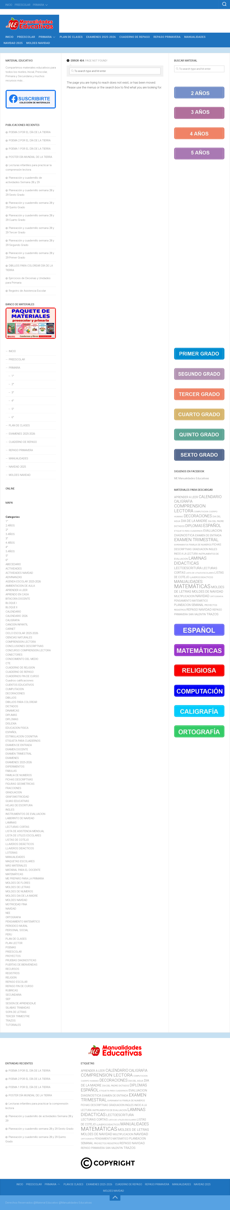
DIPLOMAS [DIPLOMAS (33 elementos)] (194, 526)
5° (13, 409)
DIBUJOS (11, 697)
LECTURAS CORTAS (17, 826)
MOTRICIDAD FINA (16, 904)
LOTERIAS (11, 852)
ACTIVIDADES (14, 568)
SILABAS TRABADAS (18, 1007)
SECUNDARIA (13, 994)
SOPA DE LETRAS (16, 1012)
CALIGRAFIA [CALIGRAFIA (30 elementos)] (183, 501)
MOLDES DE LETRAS (18, 887)
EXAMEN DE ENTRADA (19, 745)
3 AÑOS (10, 534)
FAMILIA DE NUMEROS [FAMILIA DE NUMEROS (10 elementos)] (200, 544)
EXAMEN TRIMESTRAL (19, 753)
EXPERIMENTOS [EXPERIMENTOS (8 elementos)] (181, 545)
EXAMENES (12, 758)
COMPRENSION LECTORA (21, 641)
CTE (8, 663)
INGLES (10, 809)
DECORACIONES (15, 693)
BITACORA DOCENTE (18, 598)
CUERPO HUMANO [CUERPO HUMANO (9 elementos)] (90, 1081)
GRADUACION (14, 792)
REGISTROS (13, 973)
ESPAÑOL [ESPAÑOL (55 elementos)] (212, 525)
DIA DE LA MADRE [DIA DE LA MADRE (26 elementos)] (194, 521)
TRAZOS (11, 1020)
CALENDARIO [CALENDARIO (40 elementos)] (210, 497)
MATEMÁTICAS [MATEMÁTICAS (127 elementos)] (192, 586)
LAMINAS (11, 822)
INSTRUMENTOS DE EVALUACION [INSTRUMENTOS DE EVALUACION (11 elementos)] (109, 1110)
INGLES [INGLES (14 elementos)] (213, 549)
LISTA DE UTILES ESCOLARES (23, 835)
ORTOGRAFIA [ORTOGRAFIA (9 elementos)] (216, 596)
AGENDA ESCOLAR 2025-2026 (23, 581)
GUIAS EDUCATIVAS (17, 801)
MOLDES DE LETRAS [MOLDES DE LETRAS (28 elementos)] (133, 1129)
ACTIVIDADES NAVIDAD (19, 573)
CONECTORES (14, 654)
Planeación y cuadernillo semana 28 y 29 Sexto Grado (41, 1128)
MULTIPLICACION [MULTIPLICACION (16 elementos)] (184, 596)
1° (13, 376)
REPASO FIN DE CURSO (19, 986)
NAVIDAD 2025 (13, 43)
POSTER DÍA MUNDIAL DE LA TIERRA (30, 157)
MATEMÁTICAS (14, 874)
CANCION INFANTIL (17, 624)
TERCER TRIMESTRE (18, 1016)
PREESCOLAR (22, 4)
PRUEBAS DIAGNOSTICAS (21, 960)
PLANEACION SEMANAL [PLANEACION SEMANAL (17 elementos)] (189, 605)
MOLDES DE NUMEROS (19, 891)
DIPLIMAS (11, 715)
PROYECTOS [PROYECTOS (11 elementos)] (210, 605)
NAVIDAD (11, 908)
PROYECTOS (13, 956)
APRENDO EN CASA (17, 594)
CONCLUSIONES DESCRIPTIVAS (24, 646)
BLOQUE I (11, 603)
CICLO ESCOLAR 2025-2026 (22, 633)
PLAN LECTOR (14, 943)
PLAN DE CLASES (71, 37)
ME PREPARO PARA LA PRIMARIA (25, 878)
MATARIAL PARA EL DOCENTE (23, 870)
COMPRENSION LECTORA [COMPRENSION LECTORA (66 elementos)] (190, 508)
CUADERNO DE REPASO (134, 37)
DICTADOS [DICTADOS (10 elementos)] (179, 526)
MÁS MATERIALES (16, 865)
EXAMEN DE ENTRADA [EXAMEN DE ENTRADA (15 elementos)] (208, 535)
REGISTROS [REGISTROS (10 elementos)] (180, 610)
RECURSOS (12, 969)
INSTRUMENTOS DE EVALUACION (25, 814)
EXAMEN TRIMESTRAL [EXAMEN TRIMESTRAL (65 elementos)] (196, 539)
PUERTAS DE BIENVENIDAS (21, 964)
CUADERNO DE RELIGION (20, 667)
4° (13, 400)
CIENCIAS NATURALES (19, 637)
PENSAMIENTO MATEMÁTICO (23, 921)
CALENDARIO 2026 (16, 616)
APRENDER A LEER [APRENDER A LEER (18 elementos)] (186, 497)
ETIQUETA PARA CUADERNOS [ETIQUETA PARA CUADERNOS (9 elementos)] (188, 531)
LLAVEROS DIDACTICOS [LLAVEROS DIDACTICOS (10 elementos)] (201, 577)
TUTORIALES (13, 1025)
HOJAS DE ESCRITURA (19, 805)
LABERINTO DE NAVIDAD (20, 818)
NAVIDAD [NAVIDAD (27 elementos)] (202, 596)
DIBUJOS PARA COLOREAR (21, 702)
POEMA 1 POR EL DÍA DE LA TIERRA (29, 148)
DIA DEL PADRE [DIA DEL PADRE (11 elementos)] (216, 521)
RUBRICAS (12, 990)
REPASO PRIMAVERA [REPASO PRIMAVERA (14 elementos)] (93, 1148)
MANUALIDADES (195, 37)
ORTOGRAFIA (13, 917)
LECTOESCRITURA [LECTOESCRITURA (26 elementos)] (188, 568)
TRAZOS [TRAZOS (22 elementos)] (212, 614)
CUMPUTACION (15, 689)
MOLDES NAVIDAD (38, 43)
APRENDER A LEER (16, 590)
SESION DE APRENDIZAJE (21, 1003)
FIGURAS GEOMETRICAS (20, 783)
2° (13, 384)
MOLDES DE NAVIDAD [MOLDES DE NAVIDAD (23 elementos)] (207, 591)
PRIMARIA (38, 4)
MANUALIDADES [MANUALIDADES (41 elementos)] (188, 581)
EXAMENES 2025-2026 (101, 37)
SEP (8, 999)
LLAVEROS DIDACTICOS (20, 848)
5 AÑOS (10, 551)
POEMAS (11, 947)
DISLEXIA (11, 723)
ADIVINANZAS (14, 577)
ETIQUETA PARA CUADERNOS (23, 740)
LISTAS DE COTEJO (17, 839)
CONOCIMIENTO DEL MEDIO (22, 659)
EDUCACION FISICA (17, 727)
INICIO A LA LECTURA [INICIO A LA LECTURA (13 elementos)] (186, 553)
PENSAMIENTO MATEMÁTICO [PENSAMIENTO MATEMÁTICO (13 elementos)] (191, 600)
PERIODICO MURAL (17, 925)
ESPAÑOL (11, 732)
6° (13, 417)
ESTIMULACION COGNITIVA (22, 736)
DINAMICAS (12, 710)
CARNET (10, 628)
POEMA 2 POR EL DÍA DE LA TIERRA (29, 140)
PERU (9, 934)
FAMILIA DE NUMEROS (19, 775)
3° (13, 392)
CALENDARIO (13, 611)
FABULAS (11, 771)
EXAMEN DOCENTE (17, 749)
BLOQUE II (11, 607)
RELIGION (11, 977)
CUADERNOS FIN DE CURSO (22, 676)
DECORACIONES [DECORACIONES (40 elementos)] (198, 516)
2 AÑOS (10, 525)
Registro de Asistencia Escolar (27, 290)
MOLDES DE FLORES (18, 882)
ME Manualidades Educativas (191, 478)
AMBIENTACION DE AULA (20, 585)
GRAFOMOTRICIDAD (17, 796)
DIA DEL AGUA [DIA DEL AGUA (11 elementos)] (135, 1080)
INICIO (8, 4)
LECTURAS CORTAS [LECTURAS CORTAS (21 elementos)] (94, 1119)
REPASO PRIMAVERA (167, 37)
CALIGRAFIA (13, 620)
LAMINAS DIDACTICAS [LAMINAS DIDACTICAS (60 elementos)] (190, 561)
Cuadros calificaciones (19, 680)
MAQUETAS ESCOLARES (20, 861)
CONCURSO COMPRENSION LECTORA (28, 650)
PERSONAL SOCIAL (17, 930)
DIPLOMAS (12, 719)
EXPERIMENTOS (15, 766)
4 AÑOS (10, 542)
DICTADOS (12, 706)
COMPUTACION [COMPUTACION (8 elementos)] (201, 511)
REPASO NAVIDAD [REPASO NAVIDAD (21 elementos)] (199, 609)
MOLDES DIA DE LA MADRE (22, 895)
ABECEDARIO (13, 564)
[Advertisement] (199, 254)
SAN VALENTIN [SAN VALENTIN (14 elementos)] (197, 614)
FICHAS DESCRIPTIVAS (19, 779)
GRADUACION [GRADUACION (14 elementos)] (200, 549)
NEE (8, 913)
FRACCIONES (13, 788)
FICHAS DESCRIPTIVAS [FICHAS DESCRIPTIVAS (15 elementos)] (94, 1105)
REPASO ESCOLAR (16, 981)
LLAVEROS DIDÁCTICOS (20, 844)
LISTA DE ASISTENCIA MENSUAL (25, 831)
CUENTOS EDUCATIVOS (20, 684)
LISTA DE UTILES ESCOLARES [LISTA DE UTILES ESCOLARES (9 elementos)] (200, 573)
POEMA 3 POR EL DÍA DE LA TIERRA (29, 132)
